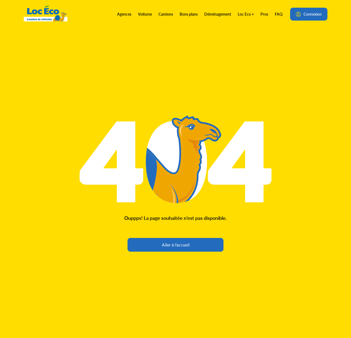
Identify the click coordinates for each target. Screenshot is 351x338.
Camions (165, 14)
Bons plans (189, 14)
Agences (124, 14)
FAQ (278, 14)
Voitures (145, 14)
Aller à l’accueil (175, 244)
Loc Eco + (246, 14)
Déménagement (217, 14)
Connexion (309, 14)
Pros (264, 14)
